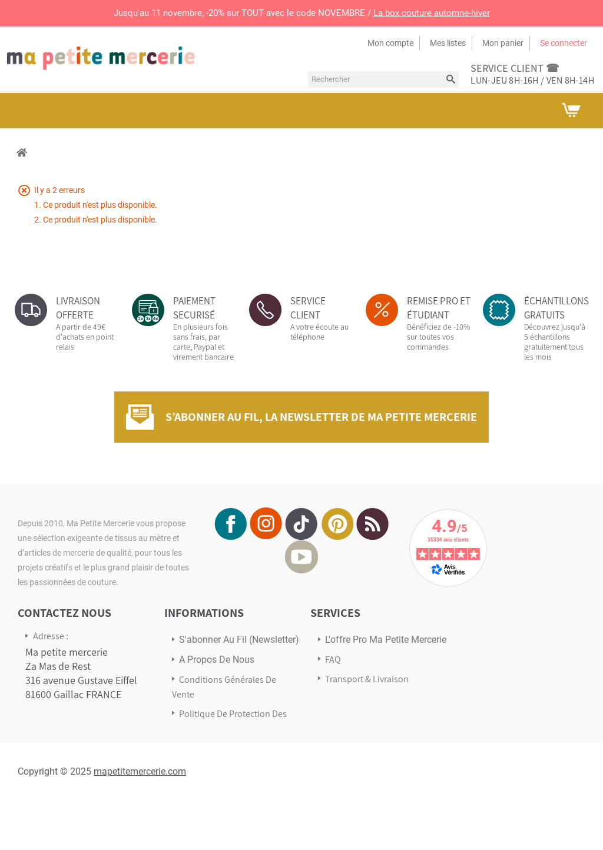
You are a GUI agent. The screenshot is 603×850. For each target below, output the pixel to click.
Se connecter (563, 43)
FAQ (333, 659)
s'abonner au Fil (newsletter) (239, 639)
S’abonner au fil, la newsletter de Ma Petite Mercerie (321, 416)
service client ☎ (515, 68)
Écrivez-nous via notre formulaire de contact (73, 754)
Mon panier (503, 43)
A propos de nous (216, 659)
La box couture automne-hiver (431, 13)
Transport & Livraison (367, 679)
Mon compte (390, 43)
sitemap (195, 748)
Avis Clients (347, 698)
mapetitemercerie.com (140, 820)
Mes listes (448, 43)
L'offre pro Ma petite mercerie (385, 639)
